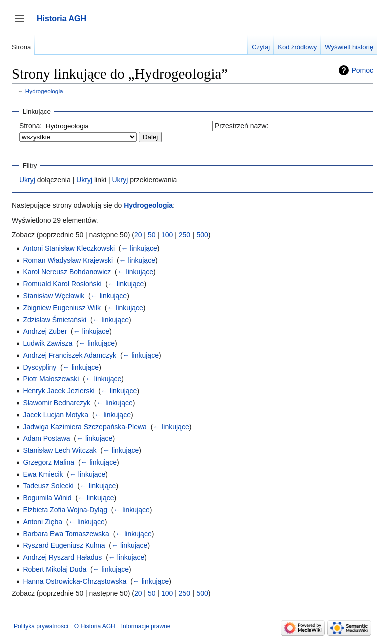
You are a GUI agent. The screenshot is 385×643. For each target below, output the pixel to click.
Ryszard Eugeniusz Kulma (64, 545)
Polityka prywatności (41, 626)
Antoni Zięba (42, 522)
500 (202, 235)
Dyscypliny (39, 367)
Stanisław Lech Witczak (59, 450)
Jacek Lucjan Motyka (55, 415)
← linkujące (139, 248)
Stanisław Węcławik (53, 296)
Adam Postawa (46, 438)
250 (184, 235)
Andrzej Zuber (45, 331)
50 (152, 235)
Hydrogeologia (44, 91)
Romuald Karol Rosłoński (62, 284)
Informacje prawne (146, 626)
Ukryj (27, 180)
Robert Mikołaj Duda (54, 569)
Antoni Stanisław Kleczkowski (69, 248)
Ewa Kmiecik (43, 474)
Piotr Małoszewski (51, 379)
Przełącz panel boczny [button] (22, 23)
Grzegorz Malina (48, 462)
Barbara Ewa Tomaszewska (66, 534)
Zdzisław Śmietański (54, 320)
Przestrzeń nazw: (241, 126)
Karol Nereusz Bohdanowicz (67, 272)
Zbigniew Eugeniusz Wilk (62, 308)
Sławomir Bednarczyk (56, 403)
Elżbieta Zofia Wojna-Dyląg (65, 510)
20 (138, 235)
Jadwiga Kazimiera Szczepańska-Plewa (84, 427)
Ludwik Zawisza (47, 343)
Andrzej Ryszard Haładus (62, 557)
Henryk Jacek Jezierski (58, 391)
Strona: (30, 126)
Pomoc (362, 70)
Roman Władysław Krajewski (68, 260)
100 (167, 235)
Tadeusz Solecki (48, 486)
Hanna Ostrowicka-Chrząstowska (74, 581)
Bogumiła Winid (47, 498)
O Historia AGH (94, 626)
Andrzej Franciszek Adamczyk (69, 355)
